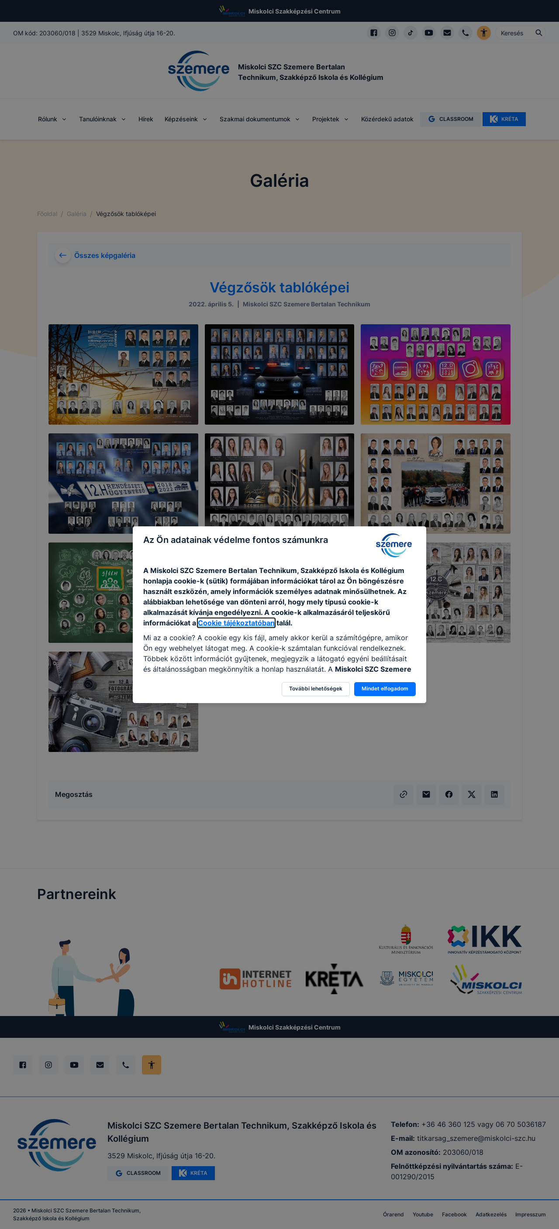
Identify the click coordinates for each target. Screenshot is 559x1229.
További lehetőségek (315, 688)
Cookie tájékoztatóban (236, 622)
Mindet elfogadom (385, 688)
